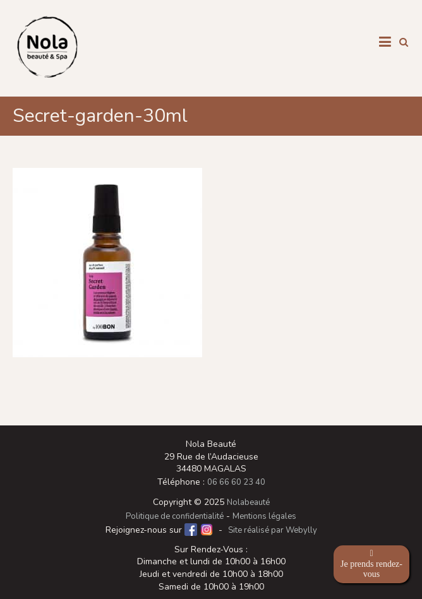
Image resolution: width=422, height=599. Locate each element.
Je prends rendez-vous (371, 564)
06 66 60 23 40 (236, 482)
